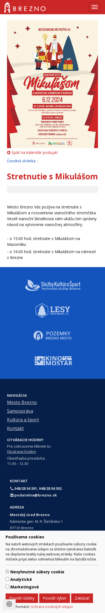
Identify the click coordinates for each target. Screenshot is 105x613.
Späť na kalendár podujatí (32, 152)
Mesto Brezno (22, 402)
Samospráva (20, 411)
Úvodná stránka (21, 160)
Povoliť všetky (21, 598)
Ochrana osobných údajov (52, 606)
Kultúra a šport (23, 420)
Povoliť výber (54, 598)
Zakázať (82, 598)
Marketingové (24, 587)
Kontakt (15, 428)
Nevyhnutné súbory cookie (37, 571)
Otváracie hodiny (21, 451)
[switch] (7, 571)
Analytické (21, 579)
